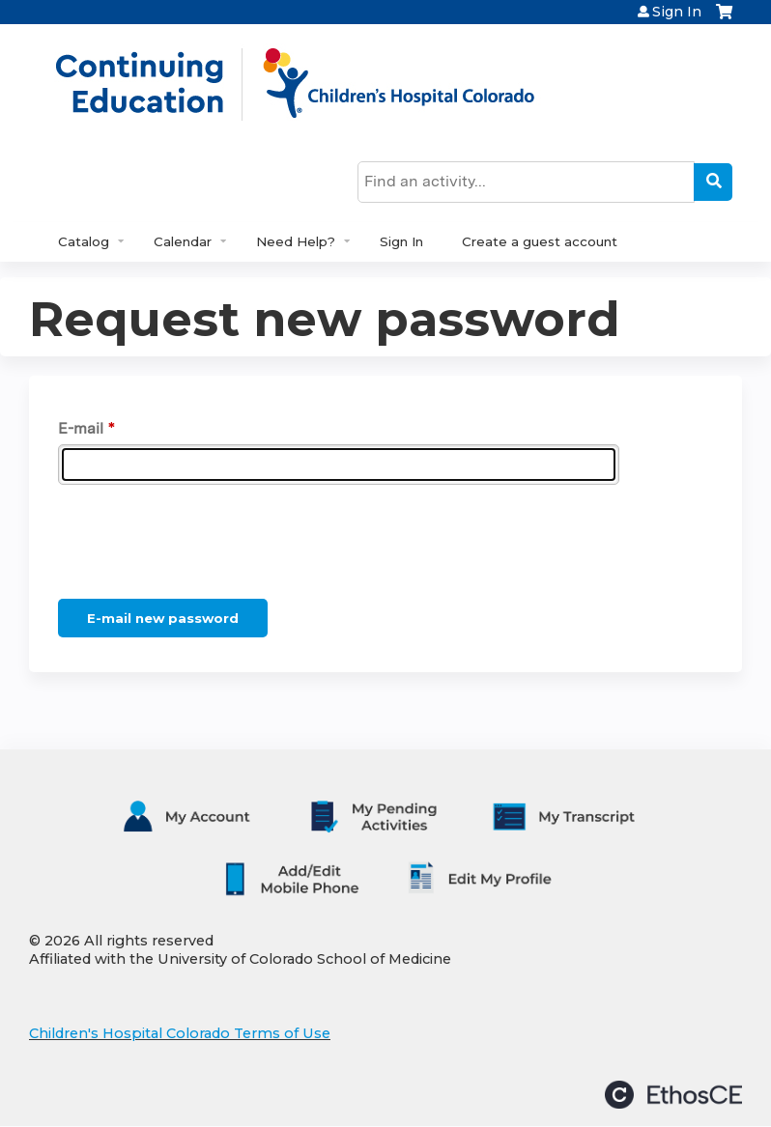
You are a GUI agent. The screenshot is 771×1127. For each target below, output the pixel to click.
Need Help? (295, 241)
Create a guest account (539, 241)
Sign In (676, 11)
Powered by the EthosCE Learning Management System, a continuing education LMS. (673, 1095)
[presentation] (205, 545)
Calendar (183, 241)
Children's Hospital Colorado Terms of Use (179, 1033)
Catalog (83, 241)
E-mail (80, 428)
